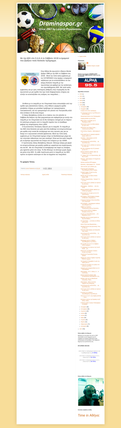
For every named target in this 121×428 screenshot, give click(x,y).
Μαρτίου (83, 322)
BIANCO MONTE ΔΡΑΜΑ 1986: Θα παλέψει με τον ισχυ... (89, 152)
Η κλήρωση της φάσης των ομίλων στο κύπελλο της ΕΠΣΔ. (90, 265)
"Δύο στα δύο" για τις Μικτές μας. (89, 166)
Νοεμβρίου (83, 109)
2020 (81, 100)
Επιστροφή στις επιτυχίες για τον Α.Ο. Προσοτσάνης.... (90, 193)
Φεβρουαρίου (84, 324)
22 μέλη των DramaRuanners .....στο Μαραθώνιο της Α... (89, 214)
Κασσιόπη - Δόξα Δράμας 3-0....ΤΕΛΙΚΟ (90, 164)
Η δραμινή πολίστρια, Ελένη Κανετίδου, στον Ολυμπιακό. (90, 200)
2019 (81, 102)
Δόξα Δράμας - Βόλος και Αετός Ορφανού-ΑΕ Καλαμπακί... (88, 282)
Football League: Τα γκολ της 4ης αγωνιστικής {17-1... (89, 173)
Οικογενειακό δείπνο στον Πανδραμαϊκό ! (90, 116)
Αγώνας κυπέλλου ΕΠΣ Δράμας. (88, 162)
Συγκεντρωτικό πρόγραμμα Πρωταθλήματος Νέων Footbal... (89, 169)
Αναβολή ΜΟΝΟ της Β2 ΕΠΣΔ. (88, 118)
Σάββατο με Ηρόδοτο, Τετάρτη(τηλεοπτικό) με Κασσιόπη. (90, 207)
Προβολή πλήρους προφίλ (93, 65)
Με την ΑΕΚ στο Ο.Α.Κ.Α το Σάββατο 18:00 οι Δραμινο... (89, 244)
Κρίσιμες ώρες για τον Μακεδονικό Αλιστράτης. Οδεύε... (89, 279)
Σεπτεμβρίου (84, 309)
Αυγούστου (84, 311)
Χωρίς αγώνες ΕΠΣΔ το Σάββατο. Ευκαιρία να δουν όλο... (89, 211)
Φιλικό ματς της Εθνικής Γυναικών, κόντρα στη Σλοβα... (89, 251)
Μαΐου (82, 317)
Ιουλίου (83, 313)
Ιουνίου (83, 315)
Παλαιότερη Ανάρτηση (66, 174)
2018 (81, 104)
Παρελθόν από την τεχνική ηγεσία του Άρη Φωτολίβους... (90, 218)
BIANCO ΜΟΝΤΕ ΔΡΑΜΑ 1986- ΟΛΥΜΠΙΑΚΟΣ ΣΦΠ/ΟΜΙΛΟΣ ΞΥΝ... (90, 275)
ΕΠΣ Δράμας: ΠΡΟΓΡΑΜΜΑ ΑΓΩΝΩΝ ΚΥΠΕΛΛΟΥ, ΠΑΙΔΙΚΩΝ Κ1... (90, 197)
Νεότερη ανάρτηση (25, 174)
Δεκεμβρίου (84, 106)
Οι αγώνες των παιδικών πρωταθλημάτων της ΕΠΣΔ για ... (89, 293)
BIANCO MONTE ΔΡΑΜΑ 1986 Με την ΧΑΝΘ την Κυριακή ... (90, 190)
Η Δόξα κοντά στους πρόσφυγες (88, 110)
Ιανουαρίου (84, 326)
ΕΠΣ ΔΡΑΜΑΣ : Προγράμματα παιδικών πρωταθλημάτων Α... (90, 204)
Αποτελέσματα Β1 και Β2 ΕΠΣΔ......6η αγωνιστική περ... (90, 286)
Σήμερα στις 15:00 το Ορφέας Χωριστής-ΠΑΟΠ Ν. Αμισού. (90, 258)
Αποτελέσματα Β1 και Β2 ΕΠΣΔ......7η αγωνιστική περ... (90, 234)
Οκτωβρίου (84, 307)
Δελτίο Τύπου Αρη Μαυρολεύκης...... (89, 224)
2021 (81, 98)
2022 (81, 96)
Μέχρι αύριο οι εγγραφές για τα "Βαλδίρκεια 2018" (88, 121)
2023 (81, 94)
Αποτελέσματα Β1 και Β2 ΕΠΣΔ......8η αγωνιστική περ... (90, 142)
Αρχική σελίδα (45, 174)
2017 (81, 329)
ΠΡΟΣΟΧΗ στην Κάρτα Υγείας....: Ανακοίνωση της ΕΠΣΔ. (89, 128)
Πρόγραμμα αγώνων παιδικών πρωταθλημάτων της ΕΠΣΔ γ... (89, 241)
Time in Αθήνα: (89, 415)
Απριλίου (83, 319)
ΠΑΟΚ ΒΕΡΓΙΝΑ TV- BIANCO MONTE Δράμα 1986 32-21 (90, 135)
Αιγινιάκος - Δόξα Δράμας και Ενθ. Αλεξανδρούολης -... (89, 138)
